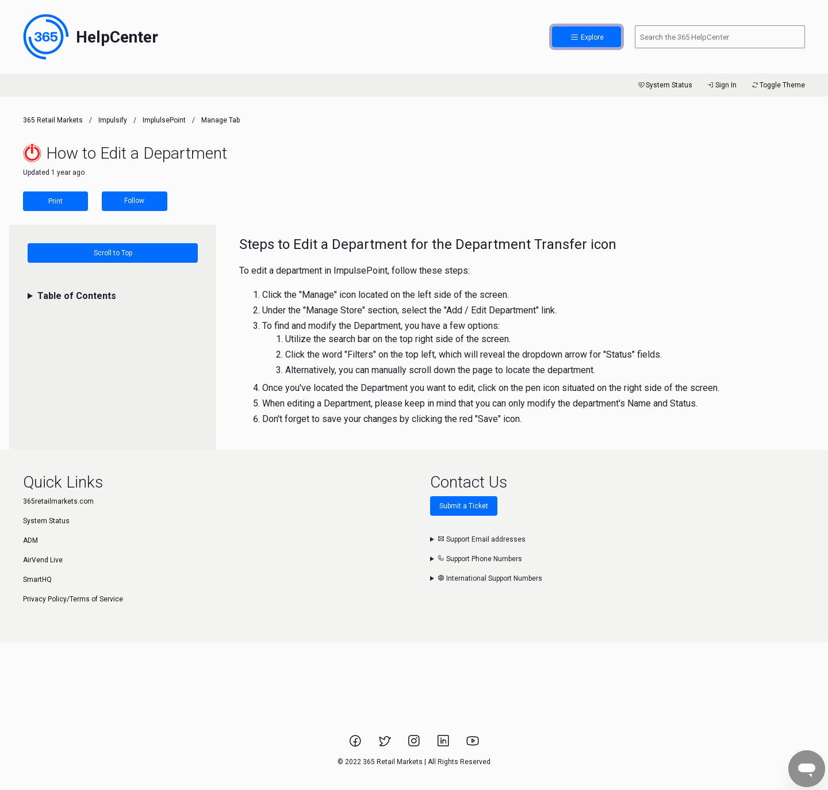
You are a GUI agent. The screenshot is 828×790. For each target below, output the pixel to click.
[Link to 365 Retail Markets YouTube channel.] (472, 745)
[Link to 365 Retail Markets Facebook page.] (356, 745)
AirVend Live (43, 560)
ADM (30, 540)
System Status (664, 85)
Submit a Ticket (463, 506)
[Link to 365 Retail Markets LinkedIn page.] (444, 745)
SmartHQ (37, 580)
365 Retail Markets (53, 120)
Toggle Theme (777, 85)
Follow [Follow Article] (134, 201)
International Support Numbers (490, 578)
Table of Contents (76, 295)
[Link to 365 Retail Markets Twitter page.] (385, 745)
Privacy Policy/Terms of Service (73, 599)
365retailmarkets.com (58, 501)
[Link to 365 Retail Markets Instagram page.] (415, 745)
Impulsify (112, 120)
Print (55, 201)
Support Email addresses (482, 539)
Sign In (721, 85)
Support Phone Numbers (480, 559)
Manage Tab (220, 120)
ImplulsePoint (164, 120)
